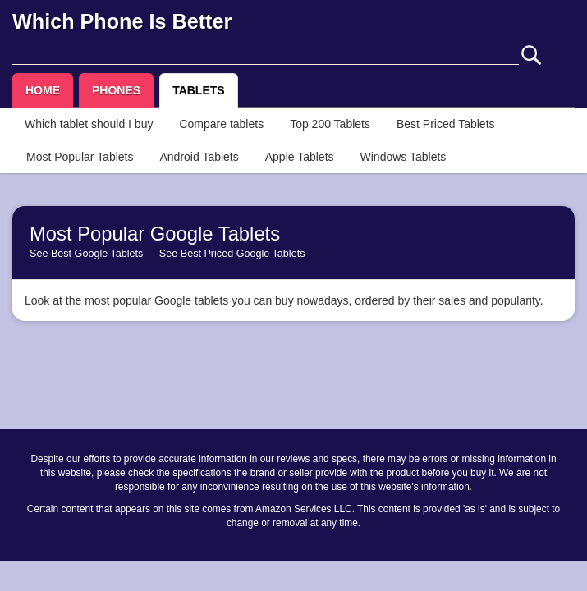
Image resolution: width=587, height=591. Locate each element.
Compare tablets (221, 124)
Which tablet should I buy (89, 124)
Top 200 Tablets (330, 124)
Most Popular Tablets (79, 156)
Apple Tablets (299, 156)
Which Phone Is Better (122, 21)
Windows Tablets (403, 156)
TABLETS (198, 90)
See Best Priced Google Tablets (232, 253)
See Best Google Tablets (86, 253)
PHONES (116, 90)
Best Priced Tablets (446, 124)
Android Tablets (198, 156)
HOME (42, 90)
